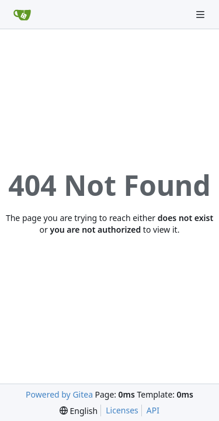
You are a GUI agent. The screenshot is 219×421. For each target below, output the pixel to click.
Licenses (122, 410)
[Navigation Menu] (201, 14)
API (153, 410)
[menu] (79, 410)
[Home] (22, 14)
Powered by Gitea (59, 394)
